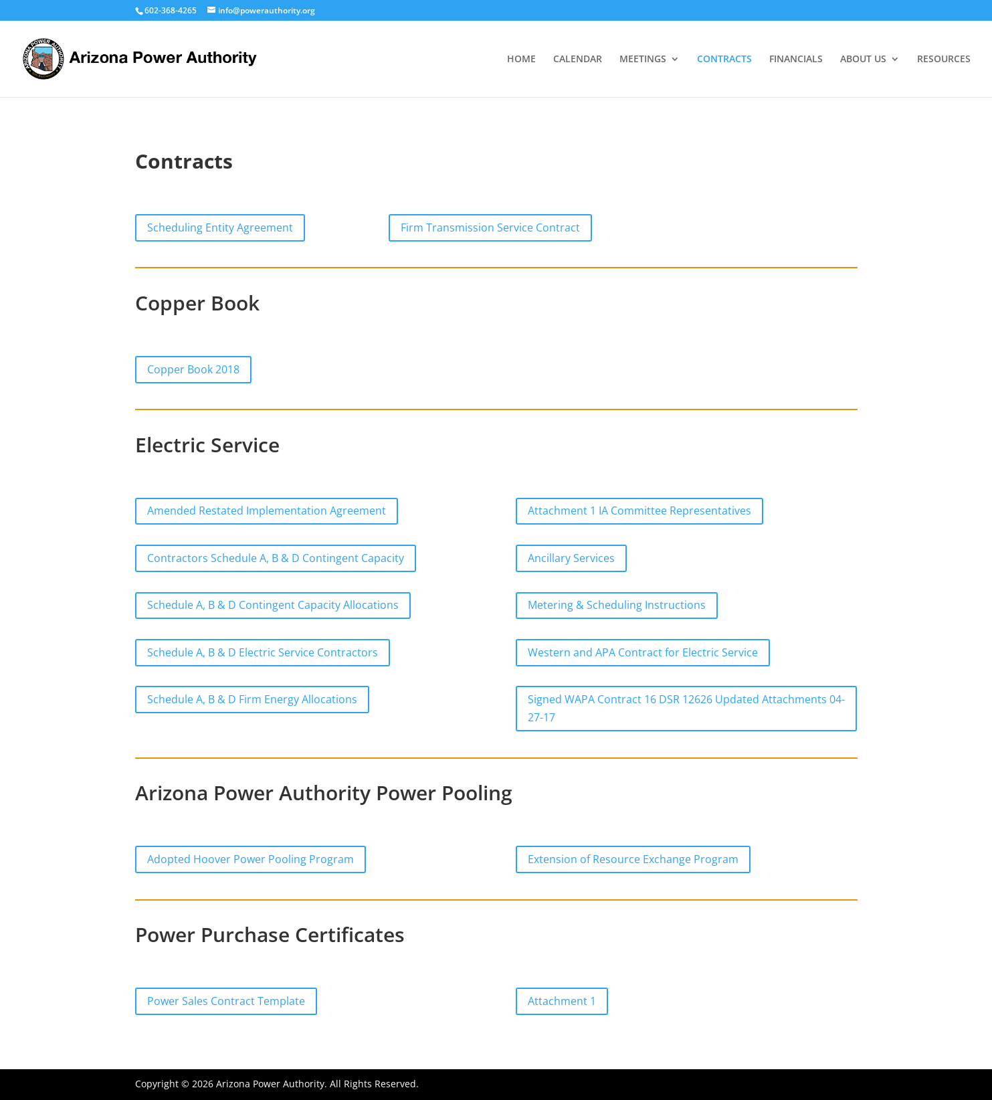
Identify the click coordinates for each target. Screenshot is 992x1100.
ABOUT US (863, 59)
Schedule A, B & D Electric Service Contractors (262, 652)
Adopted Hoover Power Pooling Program (250, 859)
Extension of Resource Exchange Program (633, 859)
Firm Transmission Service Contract (490, 227)
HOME (521, 59)
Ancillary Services (571, 558)
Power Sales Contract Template (226, 1001)
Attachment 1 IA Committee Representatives (639, 510)
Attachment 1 (562, 1001)
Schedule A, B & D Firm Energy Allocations (252, 699)
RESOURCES (944, 59)
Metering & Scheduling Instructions (617, 605)
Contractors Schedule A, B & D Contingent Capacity (275, 558)
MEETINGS (642, 59)
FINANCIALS (796, 59)
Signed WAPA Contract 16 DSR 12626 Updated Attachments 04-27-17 (686, 708)
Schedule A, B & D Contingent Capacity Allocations (273, 605)
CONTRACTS (724, 59)
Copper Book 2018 (193, 369)
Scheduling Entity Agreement (220, 227)
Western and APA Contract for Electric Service (643, 652)
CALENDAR (577, 59)
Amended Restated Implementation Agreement (266, 510)
